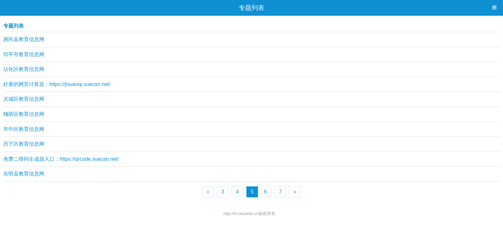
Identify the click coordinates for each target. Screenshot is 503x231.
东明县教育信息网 (23, 173)
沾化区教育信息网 (23, 69)
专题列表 (251, 7)
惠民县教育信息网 (23, 39)
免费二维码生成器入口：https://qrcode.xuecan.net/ (61, 159)
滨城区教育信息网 (23, 99)
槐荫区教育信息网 (23, 114)
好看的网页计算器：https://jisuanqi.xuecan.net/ (56, 84)
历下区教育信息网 (23, 144)
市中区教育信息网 (23, 129)
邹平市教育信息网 (23, 54)
